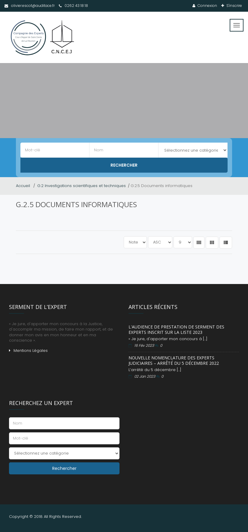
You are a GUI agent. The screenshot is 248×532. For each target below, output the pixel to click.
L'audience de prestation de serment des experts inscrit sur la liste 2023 (176, 329)
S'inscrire (233, 5)
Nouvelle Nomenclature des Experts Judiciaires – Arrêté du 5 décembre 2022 (174, 360)
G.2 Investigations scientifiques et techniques (81, 186)
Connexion (207, 5)
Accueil (23, 186)
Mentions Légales (31, 350)
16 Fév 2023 (144, 345)
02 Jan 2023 (145, 376)
